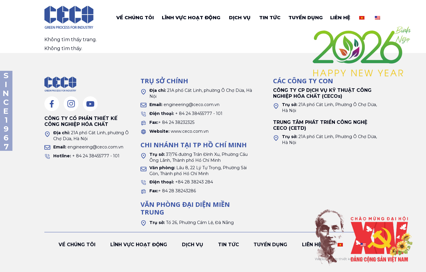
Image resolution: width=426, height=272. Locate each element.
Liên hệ (340, 17)
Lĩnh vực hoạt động (191, 17)
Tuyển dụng (305, 17)
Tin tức (269, 17)
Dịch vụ (240, 17)
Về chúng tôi (135, 17)
